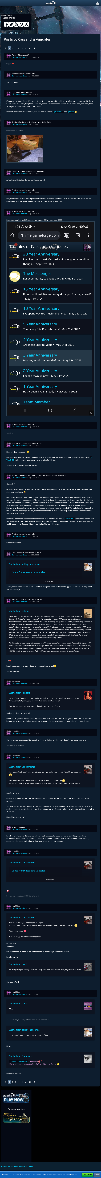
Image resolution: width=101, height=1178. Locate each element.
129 (29, 48)
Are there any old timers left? (23, 74)
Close (97, 1175)
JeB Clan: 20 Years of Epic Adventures (27, 443)
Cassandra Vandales (19, 57)
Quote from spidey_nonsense (24, 564)
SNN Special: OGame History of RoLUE (27, 553)
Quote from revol (18, 964)
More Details (87, 1175)
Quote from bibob (18, 1003)
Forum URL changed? (20, 55)
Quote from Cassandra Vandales (28, 572)
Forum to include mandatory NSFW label (28, 171)
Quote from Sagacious (20, 1056)
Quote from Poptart (19, 692)
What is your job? (19, 827)
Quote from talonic (19, 611)
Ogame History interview (22, 92)
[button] (3, 3)
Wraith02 (59, 112)
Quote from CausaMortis (22, 766)
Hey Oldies (16, 681)
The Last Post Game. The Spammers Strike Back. (31, 122)
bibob (71, 112)
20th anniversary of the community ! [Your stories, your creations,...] (39, 475)
